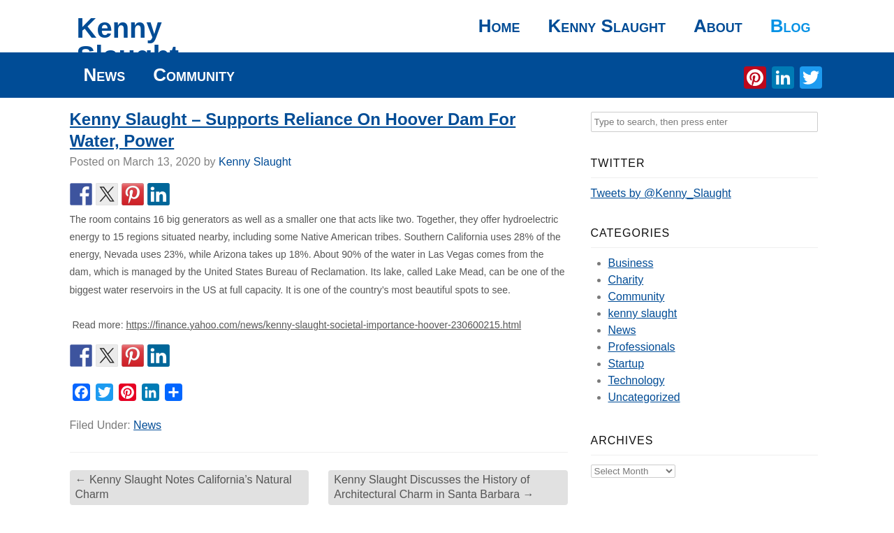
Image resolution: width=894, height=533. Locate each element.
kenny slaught (642, 313)
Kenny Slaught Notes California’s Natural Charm (183, 487)
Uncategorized (644, 397)
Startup (626, 364)
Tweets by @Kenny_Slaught (661, 193)
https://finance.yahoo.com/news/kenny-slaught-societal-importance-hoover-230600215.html (323, 324)
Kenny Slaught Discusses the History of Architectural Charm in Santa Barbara (434, 487)
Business (631, 263)
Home (499, 25)
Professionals (641, 347)
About (718, 25)
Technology (636, 380)
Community (194, 74)
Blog (790, 25)
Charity (626, 280)
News (105, 74)
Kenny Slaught (128, 42)
